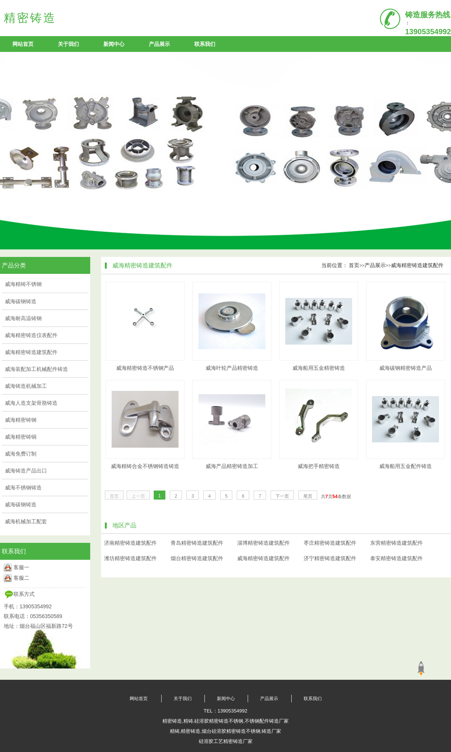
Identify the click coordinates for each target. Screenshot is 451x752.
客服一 (21, 567)
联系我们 (204, 44)
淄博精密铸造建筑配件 (263, 543)
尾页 (307, 496)
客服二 (21, 578)
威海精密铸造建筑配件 (417, 265)
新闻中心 (113, 44)
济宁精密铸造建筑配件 (330, 558)
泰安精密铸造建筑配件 (396, 558)
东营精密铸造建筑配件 (396, 543)
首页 (354, 265)
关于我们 (68, 44)
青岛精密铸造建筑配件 (197, 543)
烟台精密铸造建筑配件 (197, 558)
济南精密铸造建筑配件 (130, 543)
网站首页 (22, 44)
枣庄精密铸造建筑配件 (330, 543)
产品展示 (159, 44)
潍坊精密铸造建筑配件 (130, 558)
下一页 (282, 496)
